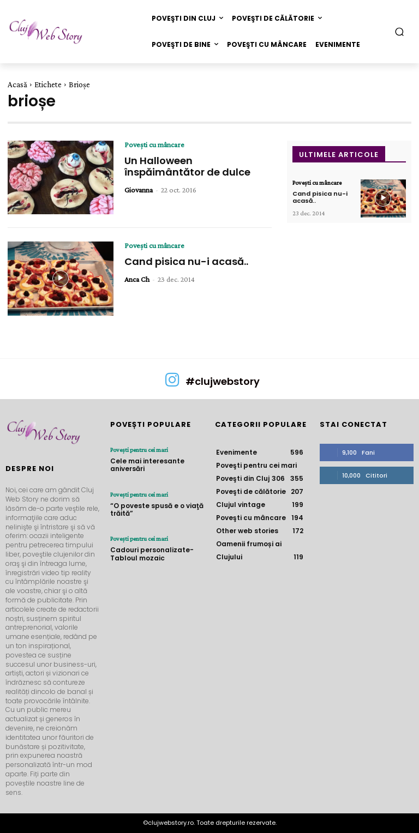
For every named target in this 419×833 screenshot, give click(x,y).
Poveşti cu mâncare (154, 144)
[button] (399, 31)
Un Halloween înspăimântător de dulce (187, 166)
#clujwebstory (222, 381)
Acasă (17, 84)
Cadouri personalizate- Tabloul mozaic (152, 553)
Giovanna (138, 189)
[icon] (172, 383)
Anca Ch (136, 279)
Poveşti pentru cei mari (139, 449)
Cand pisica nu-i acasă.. (186, 261)
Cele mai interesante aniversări (147, 464)
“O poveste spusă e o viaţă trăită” (156, 509)
